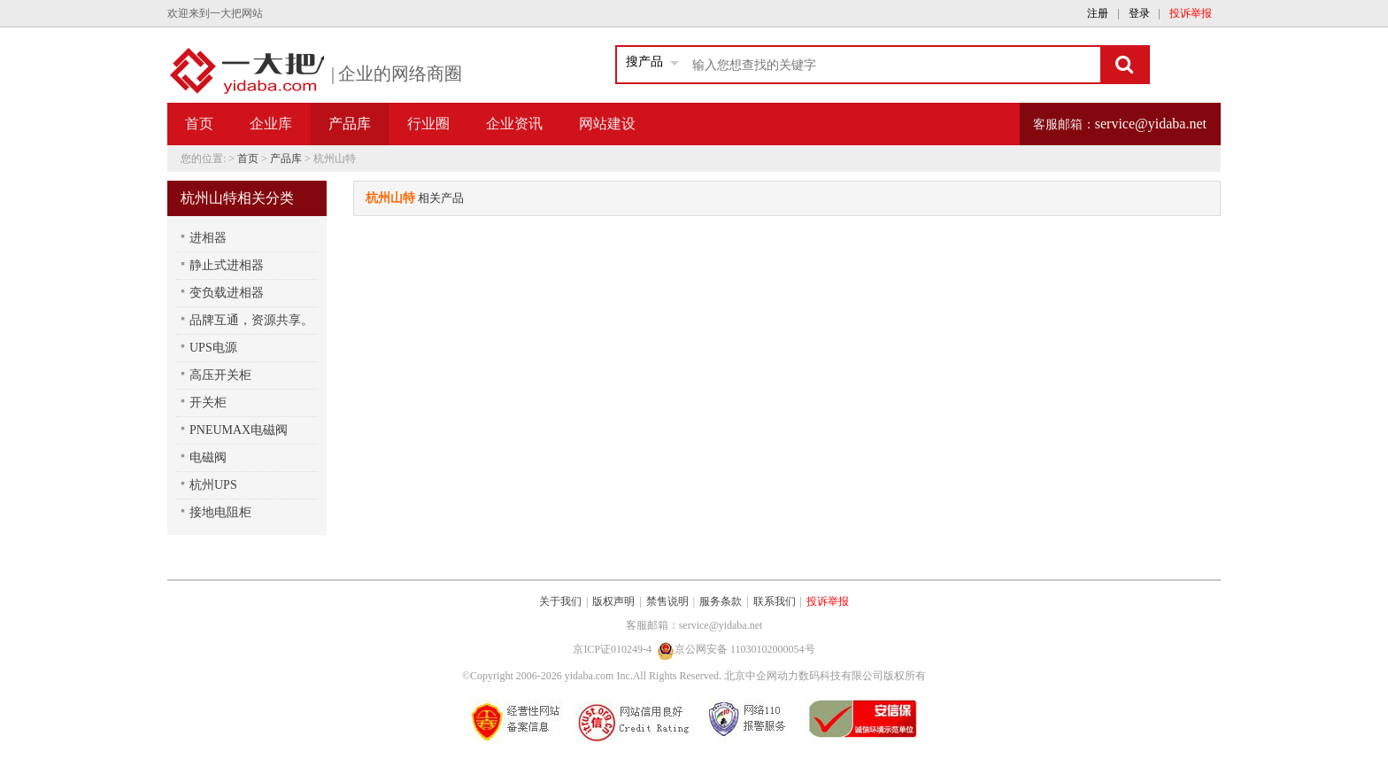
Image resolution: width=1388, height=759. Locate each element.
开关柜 (208, 402)
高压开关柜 (220, 375)
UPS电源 (213, 347)
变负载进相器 (226, 292)
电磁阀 (208, 457)
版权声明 (613, 601)
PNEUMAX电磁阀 (238, 430)
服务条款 (720, 601)
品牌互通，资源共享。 (251, 320)
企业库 (271, 123)
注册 (1097, 13)
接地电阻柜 (220, 512)
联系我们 (774, 601)
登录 (1139, 13)
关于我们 (560, 601)
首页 (199, 123)
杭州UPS (213, 485)
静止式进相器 (226, 265)
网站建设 (607, 123)
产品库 (286, 158)
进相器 (208, 237)
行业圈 (428, 123)
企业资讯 (514, 123)
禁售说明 (667, 601)
